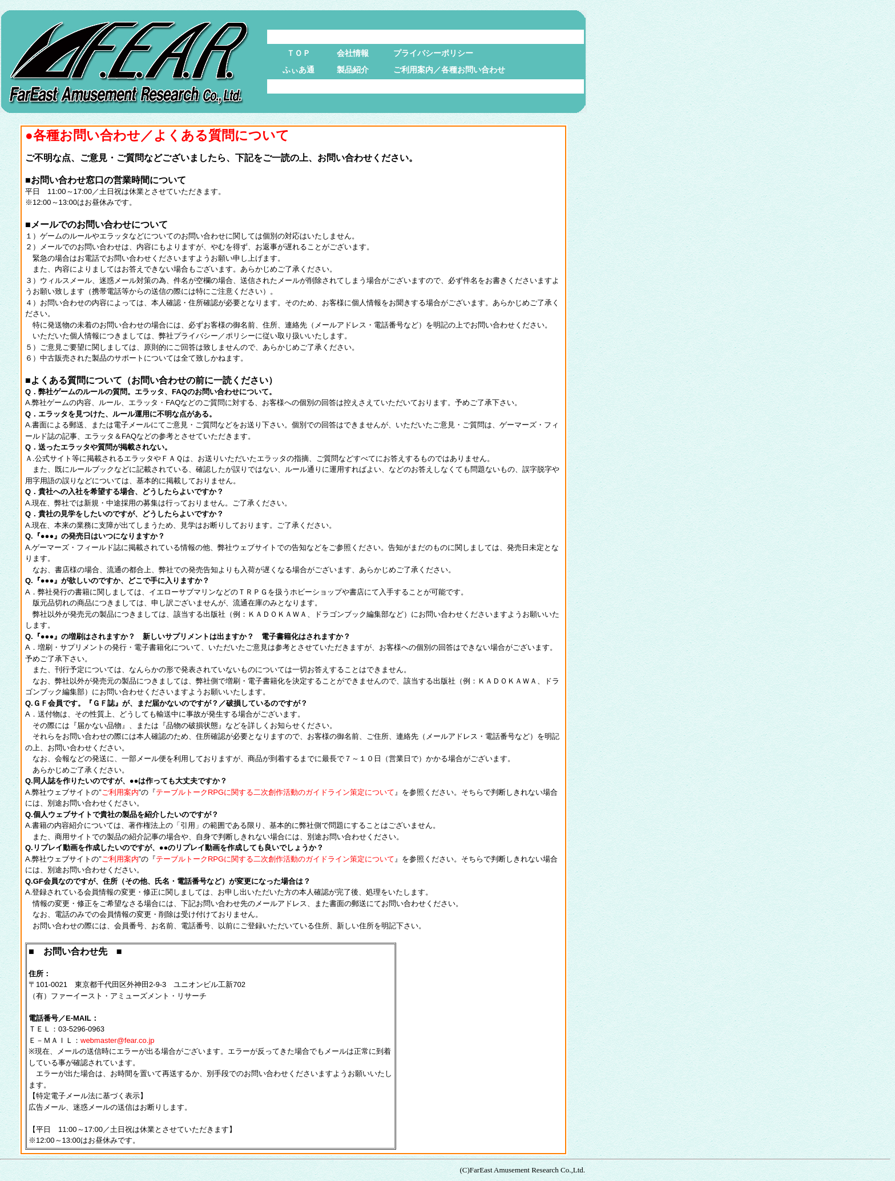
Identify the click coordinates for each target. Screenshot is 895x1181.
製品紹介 (353, 69)
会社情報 (353, 53)
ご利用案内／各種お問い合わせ (449, 69)
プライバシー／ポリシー (214, 335)
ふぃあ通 (299, 69)
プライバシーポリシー (433, 53)
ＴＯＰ (299, 53)
